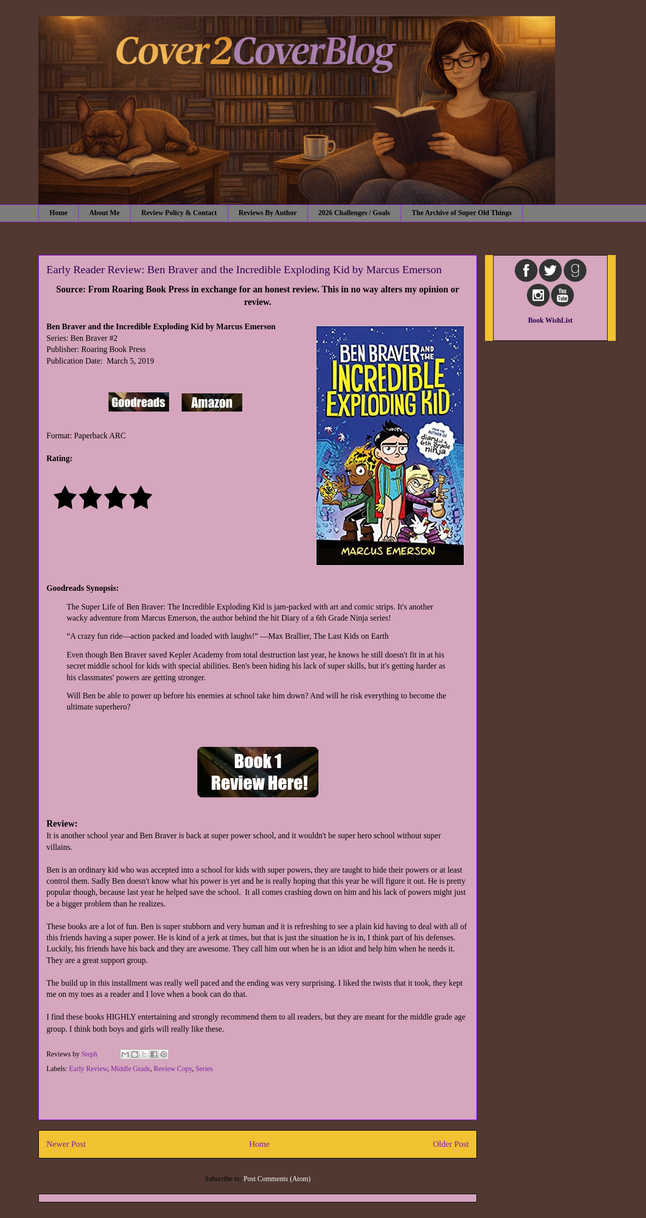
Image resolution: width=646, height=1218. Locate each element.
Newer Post (66, 1144)
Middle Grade (130, 1069)
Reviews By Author (268, 213)
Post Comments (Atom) (276, 1179)
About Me (104, 213)
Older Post (451, 1144)
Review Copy (173, 1069)
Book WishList (550, 320)
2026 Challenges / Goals (354, 213)
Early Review (88, 1069)
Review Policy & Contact (179, 213)
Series (203, 1069)
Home (58, 213)
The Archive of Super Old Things (462, 213)
